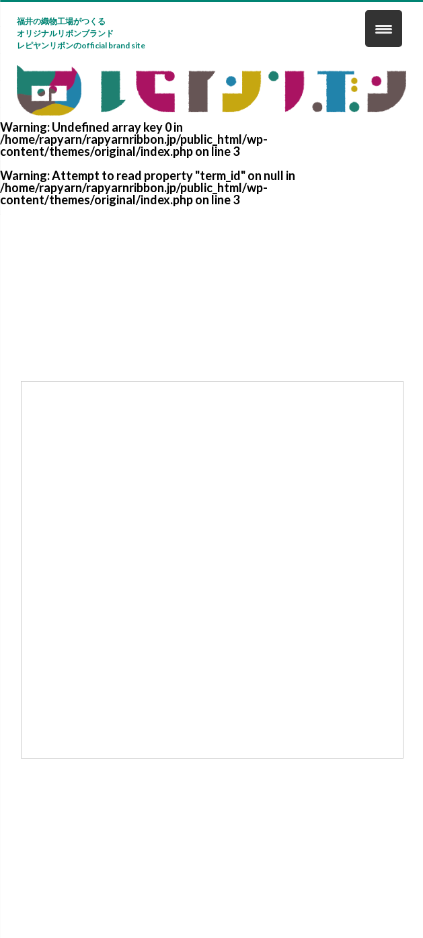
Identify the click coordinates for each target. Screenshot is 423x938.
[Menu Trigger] (383, 28)
